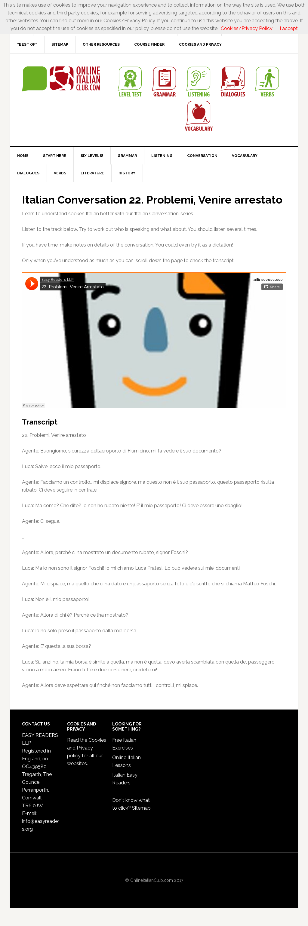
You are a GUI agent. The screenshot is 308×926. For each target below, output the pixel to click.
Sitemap (141, 808)
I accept (289, 28)
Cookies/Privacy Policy (247, 28)
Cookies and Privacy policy (86, 748)
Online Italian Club (61, 79)
